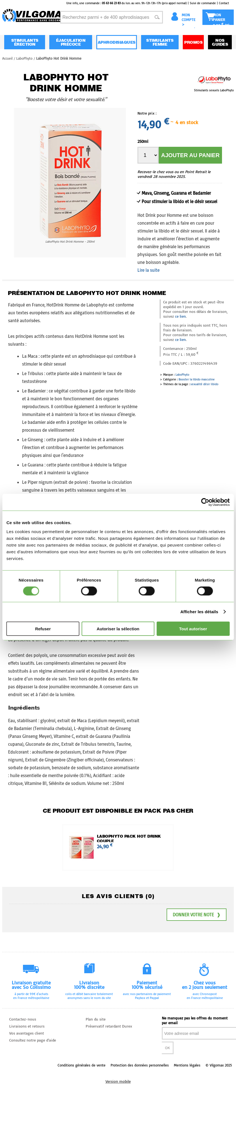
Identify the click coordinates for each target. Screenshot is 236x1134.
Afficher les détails (199, 611)
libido (214, 384)
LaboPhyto (182, 375)
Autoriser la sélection (118, 628)
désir (206, 384)
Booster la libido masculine (197, 379)
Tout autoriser (193, 628)
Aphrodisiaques (116, 42)
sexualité (196, 384)
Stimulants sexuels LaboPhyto (214, 90)
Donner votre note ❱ (196, 914)
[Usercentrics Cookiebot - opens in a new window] (205, 502)
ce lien (180, 316)
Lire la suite (148, 270)
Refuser (43, 628)
